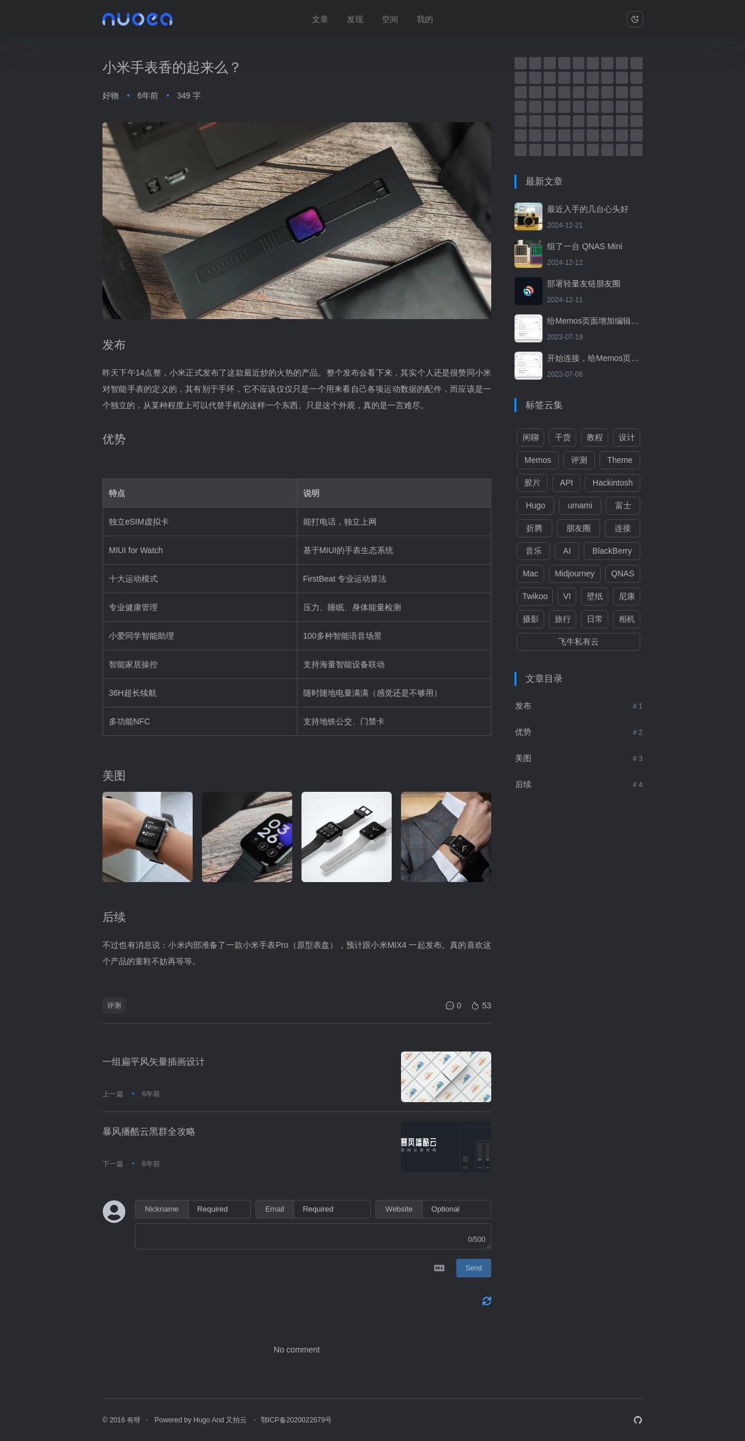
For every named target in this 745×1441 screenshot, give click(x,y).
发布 (523, 705)
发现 (355, 19)
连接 (623, 528)
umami (580, 505)
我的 (425, 19)
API (566, 482)
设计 (627, 437)
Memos (537, 460)
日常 (595, 619)
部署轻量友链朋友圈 (583, 283)
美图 (523, 758)
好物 (110, 95)
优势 (523, 732)
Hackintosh (613, 482)
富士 (623, 505)
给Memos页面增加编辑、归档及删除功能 (595, 320)
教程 (595, 437)
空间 (390, 19)
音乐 (534, 550)
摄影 (531, 619)
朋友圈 (578, 528)
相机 (627, 619)
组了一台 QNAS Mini (584, 246)
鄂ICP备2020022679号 (296, 1420)
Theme (620, 460)
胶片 (532, 482)
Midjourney (574, 573)
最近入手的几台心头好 (588, 209)
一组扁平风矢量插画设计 (153, 1062)
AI (567, 550)
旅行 (563, 619)
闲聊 (531, 437)
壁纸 (595, 596)
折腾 (534, 528)
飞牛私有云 (578, 641)
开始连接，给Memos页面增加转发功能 (595, 358)
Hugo (535, 505)
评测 (114, 1005)
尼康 (627, 596)
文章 (320, 19)
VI (567, 596)
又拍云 (237, 1420)
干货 (563, 437)
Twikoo (535, 596)
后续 (523, 784)
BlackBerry (612, 550)
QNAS (622, 573)
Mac (530, 573)
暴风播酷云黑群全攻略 (149, 1131)
